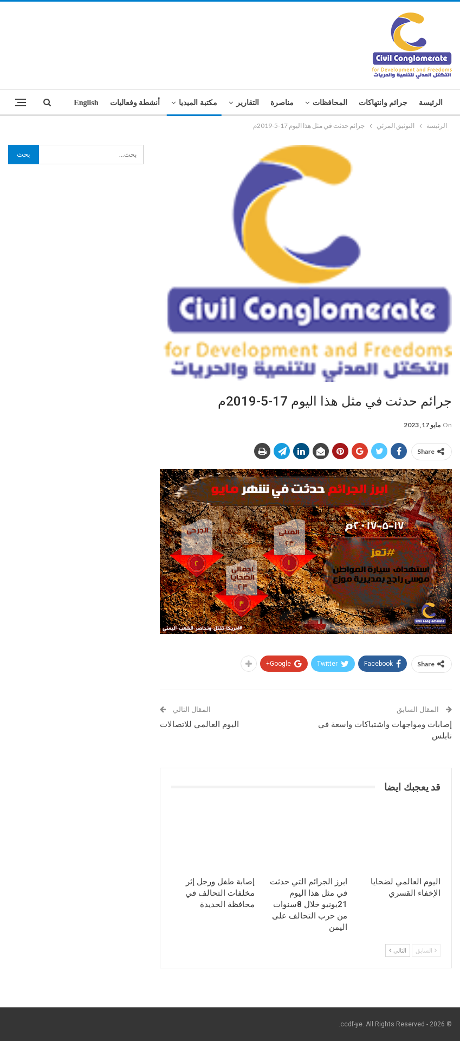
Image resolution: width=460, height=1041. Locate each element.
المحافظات (330, 103)
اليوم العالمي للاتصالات (199, 724)
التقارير (247, 103)
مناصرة (282, 103)
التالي (397, 950)
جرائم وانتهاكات (383, 103)
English (86, 103)
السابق (426, 950)
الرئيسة (431, 103)
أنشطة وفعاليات (135, 103)
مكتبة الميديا (198, 103)
